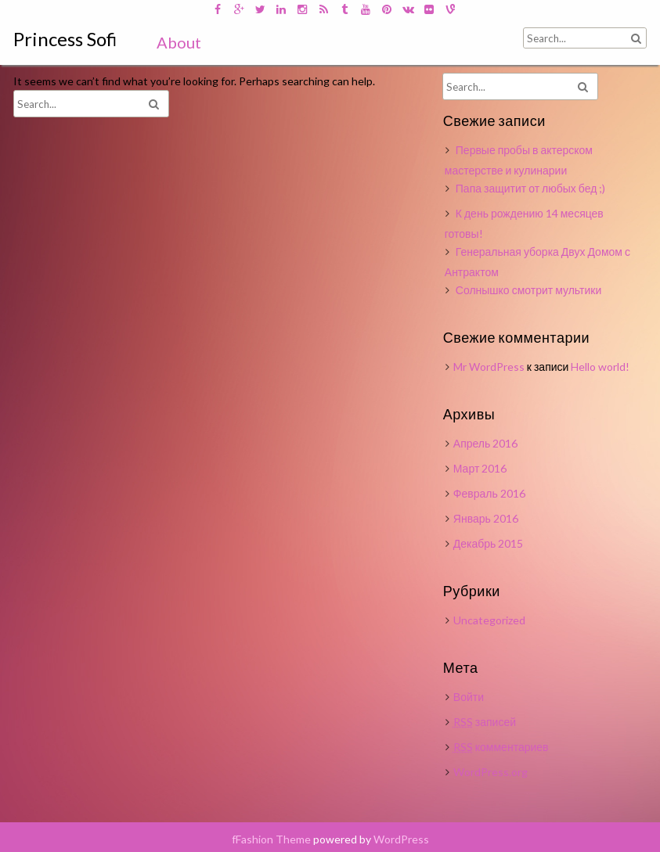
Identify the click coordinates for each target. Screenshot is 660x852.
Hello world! (600, 366)
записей (484, 721)
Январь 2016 (485, 518)
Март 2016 (480, 468)
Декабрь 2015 (488, 543)
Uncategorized (489, 620)
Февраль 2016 (489, 493)
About (179, 42)
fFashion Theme (271, 839)
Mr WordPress (489, 366)
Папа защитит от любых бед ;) (531, 188)
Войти (468, 696)
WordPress (401, 839)
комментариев (501, 746)
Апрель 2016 (485, 443)
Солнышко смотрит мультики (528, 290)
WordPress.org (490, 771)
